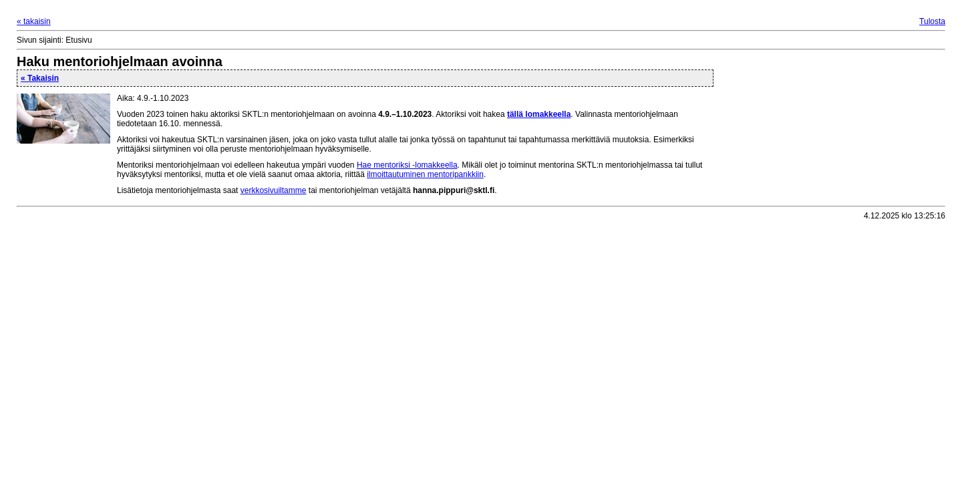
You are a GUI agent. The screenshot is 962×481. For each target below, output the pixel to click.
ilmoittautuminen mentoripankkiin (425, 174)
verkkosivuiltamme (273, 190)
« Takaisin (40, 78)
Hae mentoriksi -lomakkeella (407, 165)
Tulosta (932, 21)
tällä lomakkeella (539, 114)
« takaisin (34, 21)
